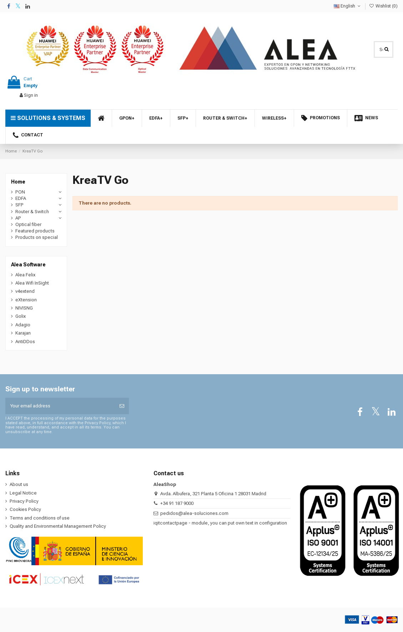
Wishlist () (383, 6)
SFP (19, 204)
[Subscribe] (122, 406)
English (348, 6)
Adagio (22, 324)
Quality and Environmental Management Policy (58, 526)
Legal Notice (23, 493)
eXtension (26, 299)
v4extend (25, 291)
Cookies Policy (25, 509)
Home (18, 182)
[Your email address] (60, 406)
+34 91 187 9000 (176, 503)
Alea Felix (25, 274)
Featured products (35, 231)
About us (19, 484)
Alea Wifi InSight (32, 283)
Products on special (36, 237)
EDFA (20, 198)
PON (20, 192)
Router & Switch (32, 211)
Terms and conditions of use (40, 518)
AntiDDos (25, 341)
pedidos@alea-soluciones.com (194, 513)
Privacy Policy (24, 501)
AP (18, 218)
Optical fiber (28, 224)
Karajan (23, 333)
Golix (20, 316)
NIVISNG (24, 308)
